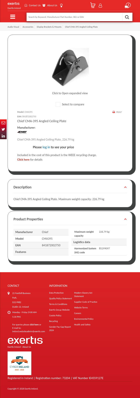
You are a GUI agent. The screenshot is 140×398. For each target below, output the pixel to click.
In (3, 136)
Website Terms (81, 307)
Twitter (3, 129)
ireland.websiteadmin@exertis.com (28, 331)
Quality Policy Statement (60, 298)
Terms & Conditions (58, 304)
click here (34, 324)
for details (29, 159)
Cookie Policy (55, 315)
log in (46, 147)
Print (119, 112)
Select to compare (70, 104)
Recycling (53, 321)
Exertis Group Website (59, 310)
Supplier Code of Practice (85, 302)
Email (3, 122)
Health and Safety (82, 324)
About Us (52, 5)
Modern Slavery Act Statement (83, 295)
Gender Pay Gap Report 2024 (60, 329)
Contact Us (35, 5)
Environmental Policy (84, 319)
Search (126, 17)
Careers (77, 313)
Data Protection (56, 293)
